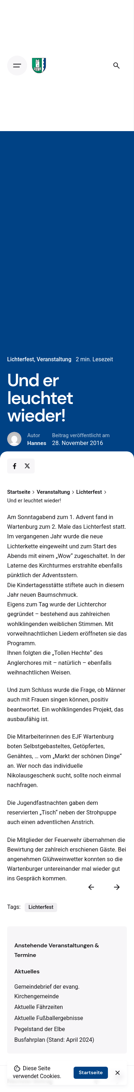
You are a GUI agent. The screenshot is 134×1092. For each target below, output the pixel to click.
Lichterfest (20, 359)
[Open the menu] (17, 66)
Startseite (91, 1072)
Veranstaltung (54, 359)
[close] (117, 1073)
